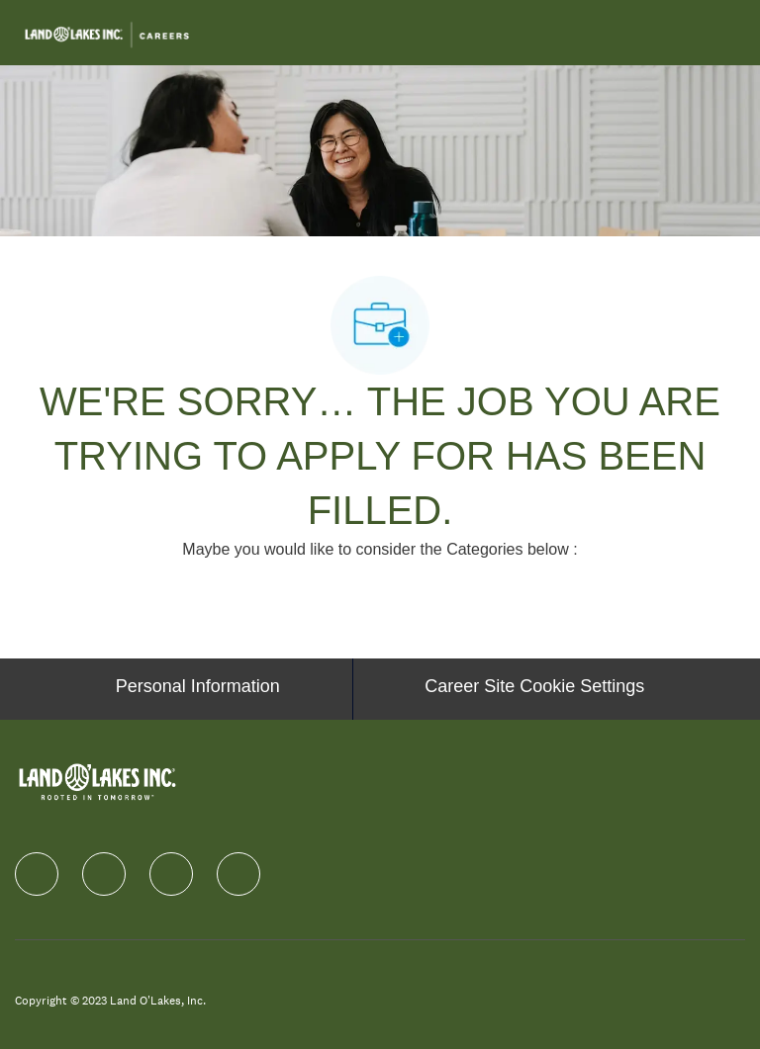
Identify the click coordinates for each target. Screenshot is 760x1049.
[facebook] (36, 874)
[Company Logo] (107, 32)
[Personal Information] (198, 689)
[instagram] (171, 874)
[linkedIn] (104, 874)
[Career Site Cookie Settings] (534, 689)
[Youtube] (238, 874)
